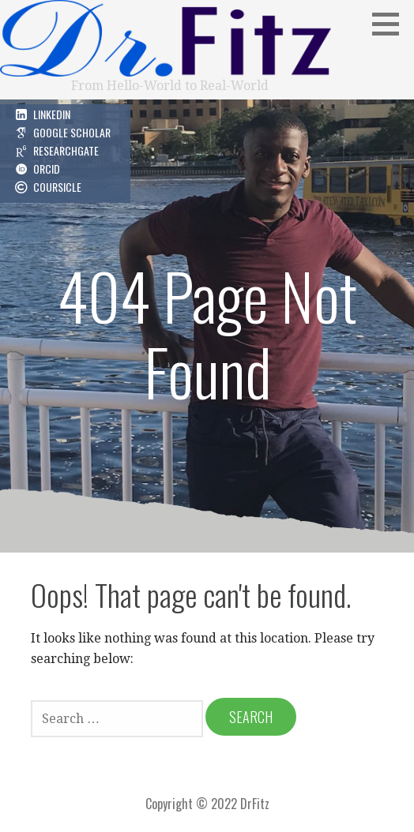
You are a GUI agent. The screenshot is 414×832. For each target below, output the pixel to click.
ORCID (46, 168)
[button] (391, 23)
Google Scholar (72, 132)
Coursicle (57, 186)
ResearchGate (66, 150)
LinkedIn (51, 114)
